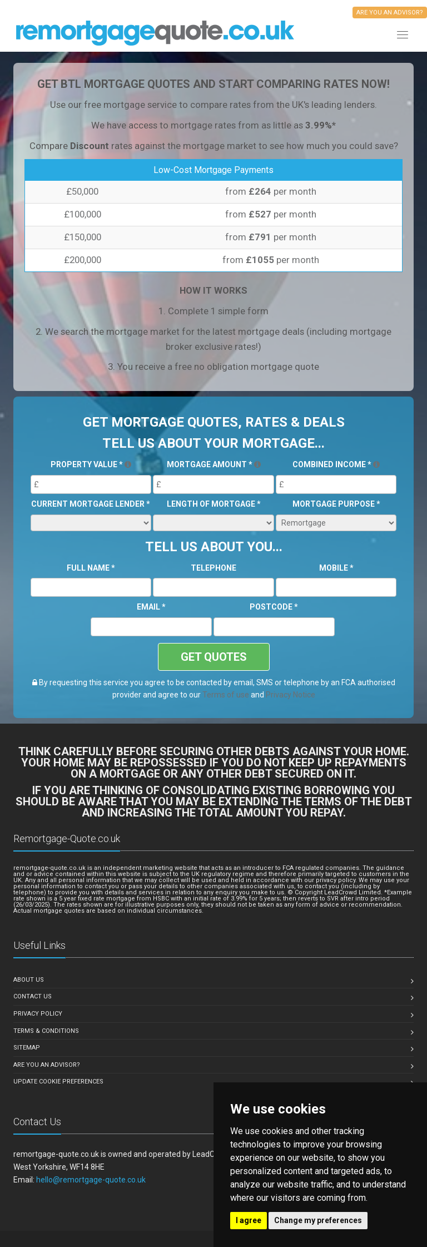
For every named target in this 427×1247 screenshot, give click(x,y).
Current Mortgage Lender (90, 503)
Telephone (213, 567)
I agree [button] (248, 1220)
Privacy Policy (37, 1013)
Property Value (91, 464)
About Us (28, 979)
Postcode (274, 606)
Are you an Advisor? (46, 1064)
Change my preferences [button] (318, 1220)
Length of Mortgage (214, 503)
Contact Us (32, 996)
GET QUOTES (214, 657)
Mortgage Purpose (336, 503)
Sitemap (26, 1047)
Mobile (336, 567)
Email (151, 606)
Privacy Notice (290, 694)
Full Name (91, 567)
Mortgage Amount (214, 464)
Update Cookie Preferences (58, 1081)
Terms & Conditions (46, 1031)
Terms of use (225, 694)
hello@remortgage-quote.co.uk (91, 1179)
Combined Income (336, 464)
